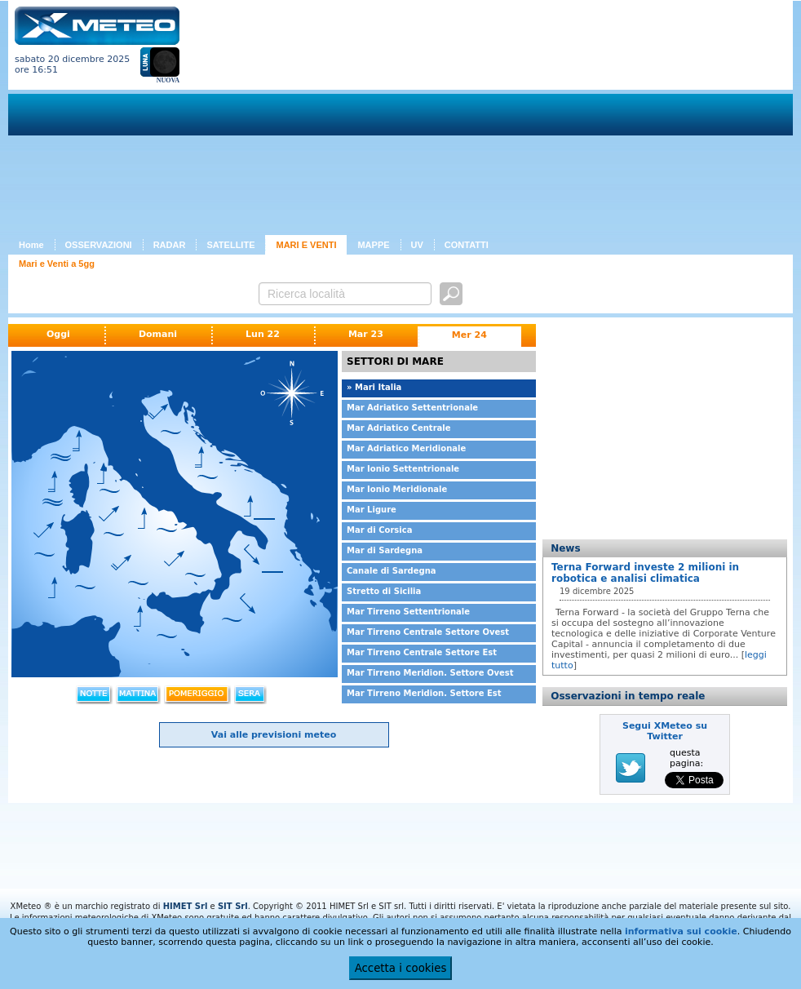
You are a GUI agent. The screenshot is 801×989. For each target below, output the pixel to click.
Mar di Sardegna (385, 550)
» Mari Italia (374, 387)
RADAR (169, 245)
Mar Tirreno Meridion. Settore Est (424, 693)
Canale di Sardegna (391, 570)
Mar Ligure (371, 509)
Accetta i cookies (401, 968)
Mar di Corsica (379, 530)
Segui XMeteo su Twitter (664, 731)
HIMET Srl (185, 906)
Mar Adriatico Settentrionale (412, 407)
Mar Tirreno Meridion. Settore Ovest (430, 672)
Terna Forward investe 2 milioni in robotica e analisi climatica (645, 572)
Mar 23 (365, 334)
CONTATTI (467, 245)
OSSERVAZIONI (98, 245)
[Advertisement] (414, 121)
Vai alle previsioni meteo (273, 735)
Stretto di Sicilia (384, 591)
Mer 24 (469, 335)
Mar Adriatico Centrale (399, 428)
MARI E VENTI (306, 245)
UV (417, 245)
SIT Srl (233, 906)
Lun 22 (263, 334)
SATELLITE (230, 245)
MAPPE (373, 245)
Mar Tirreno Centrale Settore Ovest (428, 632)
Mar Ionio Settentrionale (403, 468)
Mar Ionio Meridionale (397, 489)
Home (31, 245)
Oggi (58, 334)
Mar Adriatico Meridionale (406, 448)
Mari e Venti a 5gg (57, 263)
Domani (158, 334)
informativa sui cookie (681, 931)
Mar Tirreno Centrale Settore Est (422, 652)
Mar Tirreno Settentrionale (408, 611)
